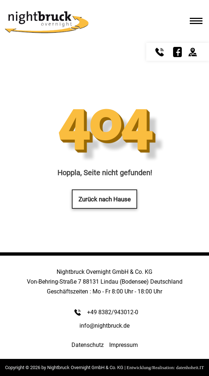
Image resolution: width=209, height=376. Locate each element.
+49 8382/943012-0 (112, 312)
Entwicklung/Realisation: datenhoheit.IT (165, 367)
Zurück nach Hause (104, 199)
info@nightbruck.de (104, 325)
